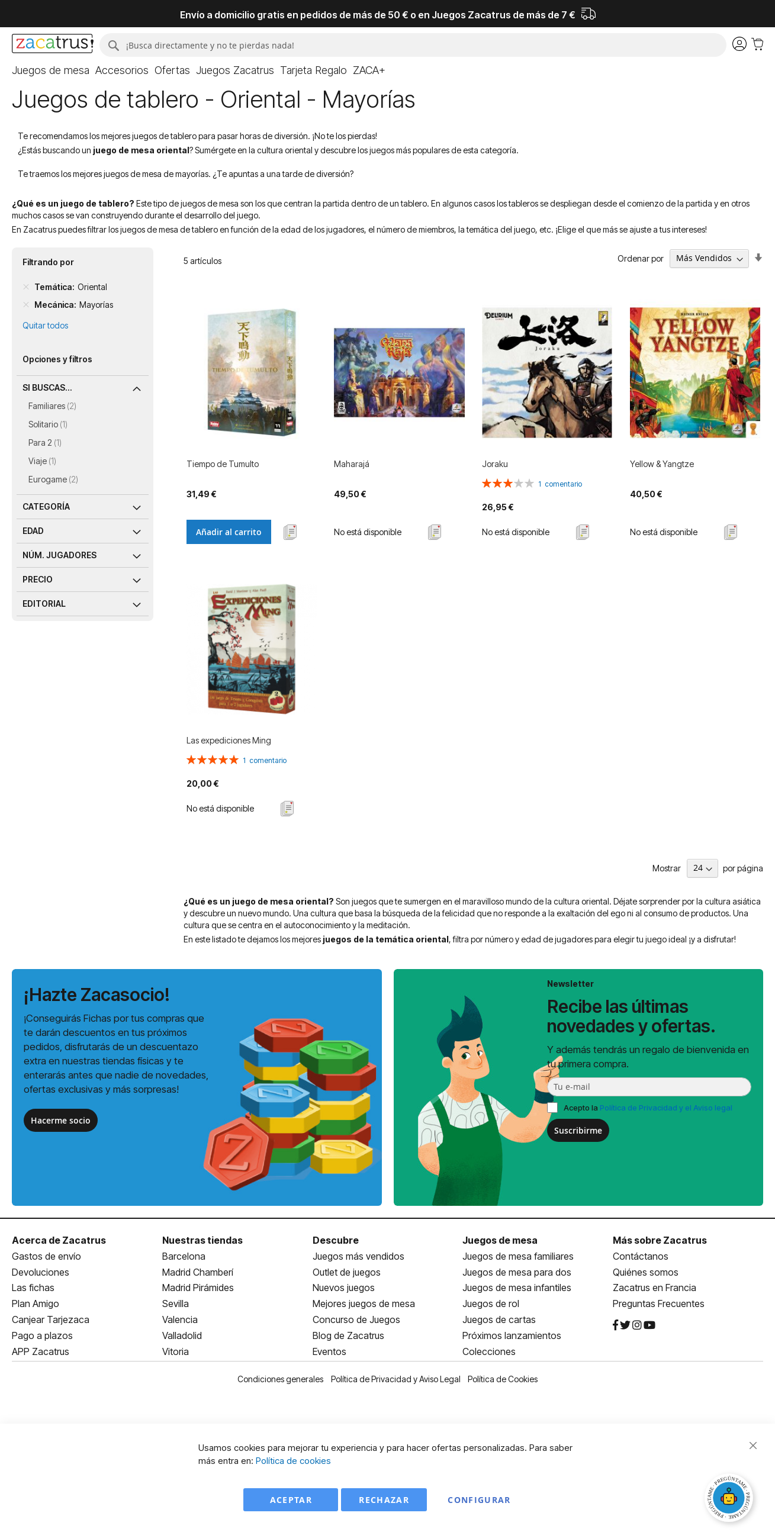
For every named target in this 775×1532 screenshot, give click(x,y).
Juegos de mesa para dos (516, 1272)
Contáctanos (640, 1256)
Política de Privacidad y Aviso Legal (396, 1379)
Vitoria (175, 1351)
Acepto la (648, 1107)
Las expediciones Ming (228, 740)
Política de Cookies (503, 1379)
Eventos (329, 1351)
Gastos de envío (46, 1256)
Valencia (180, 1319)
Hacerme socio (61, 1120)
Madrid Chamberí (197, 1272)
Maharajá (351, 464)
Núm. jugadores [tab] (59, 555)
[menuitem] (50, 70)
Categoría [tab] (46, 506)
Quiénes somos (645, 1272)
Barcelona (183, 1256)
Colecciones (489, 1351)
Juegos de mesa (500, 1240)
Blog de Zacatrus (348, 1335)
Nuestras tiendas (202, 1240)
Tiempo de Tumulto (222, 464)
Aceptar (291, 1499)
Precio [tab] (37, 579)
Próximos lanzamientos (511, 1335)
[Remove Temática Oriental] (26, 287)
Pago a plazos (42, 1335)
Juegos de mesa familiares (518, 1256)
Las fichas (33, 1287)
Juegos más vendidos (358, 1256)
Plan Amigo (35, 1303)
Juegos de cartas (499, 1319)
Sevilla (175, 1303)
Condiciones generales (280, 1379)
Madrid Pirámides (198, 1287)
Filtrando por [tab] (48, 262)
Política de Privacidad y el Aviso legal (666, 1107)
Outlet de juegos (347, 1272)
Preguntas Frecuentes (659, 1303)
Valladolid (182, 1335)
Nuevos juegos (344, 1287)
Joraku (495, 464)
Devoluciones (40, 1272)
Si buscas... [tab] (47, 387)
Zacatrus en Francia (654, 1287)
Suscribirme (578, 1130)
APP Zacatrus (40, 1351)
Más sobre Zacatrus (660, 1240)
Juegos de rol (490, 1303)
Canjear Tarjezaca (50, 1319)
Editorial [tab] (44, 603)
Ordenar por (641, 258)
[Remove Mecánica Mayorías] (26, 304)
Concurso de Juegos (356, 1319)
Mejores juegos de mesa (364, 1303)
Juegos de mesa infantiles (516, 1287)
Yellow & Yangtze (662, 464)
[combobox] (412, 45)
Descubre (336, 1240)
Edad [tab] (33, 531)
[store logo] (53, 45)
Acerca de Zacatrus (59, 1240)
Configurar (479, 1499)
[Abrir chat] (730, 1499)
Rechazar (384, 1499)
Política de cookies (293, 1460)
